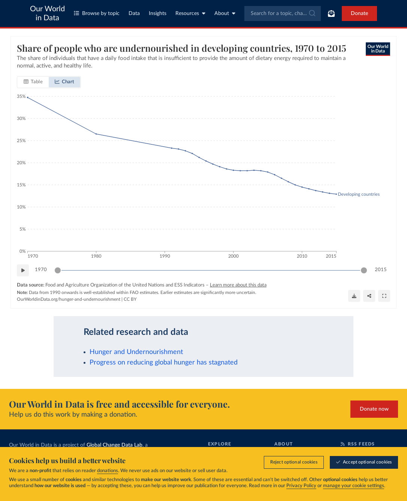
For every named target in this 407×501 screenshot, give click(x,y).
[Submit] (311, 13)
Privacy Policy (301, 485)
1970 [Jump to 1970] (41, 269)
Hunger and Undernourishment (136, 352)
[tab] (33, 82)
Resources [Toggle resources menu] (190, 13)
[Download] (354, 296)
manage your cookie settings (353, 485)
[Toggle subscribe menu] (331, 13)
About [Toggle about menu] (224, 13)
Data (134, 13)
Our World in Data (47, 13)
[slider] (58, 270)
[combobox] (282, 13)
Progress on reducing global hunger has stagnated (164, 362)
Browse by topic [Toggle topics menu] (97, 13)
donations (107, 470)
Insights (157, 13)
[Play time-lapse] (23, 270)
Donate (359, 13)
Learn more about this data (238, 285)
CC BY (130, 299)
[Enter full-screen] (384, 296)
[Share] (369, 296)
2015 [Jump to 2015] (381, 269)
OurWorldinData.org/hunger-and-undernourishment (68, 299)
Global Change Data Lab (114, 445)
